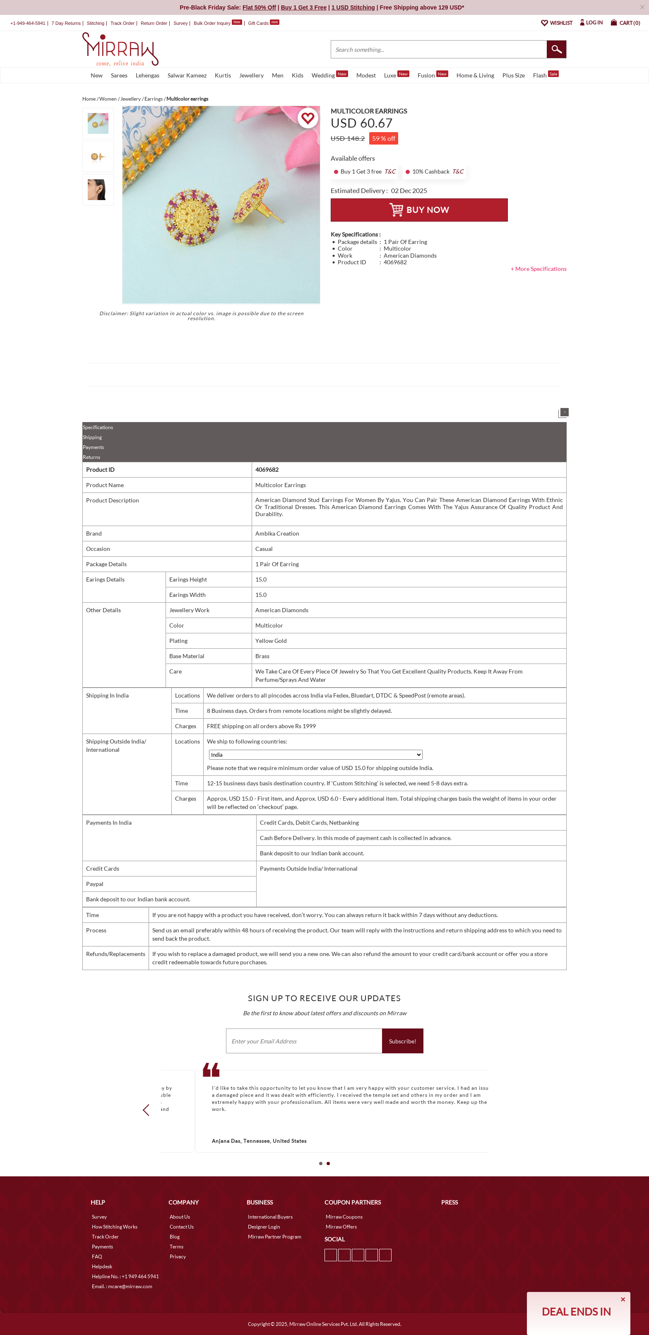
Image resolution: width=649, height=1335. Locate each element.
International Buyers (270, 1217)
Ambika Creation (277, 533)
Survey (180, 23)
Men (278, 75)
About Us (180, 1217)
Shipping (92, 437)
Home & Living (475, 75)
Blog (175, 1237)
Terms (176, 1246)
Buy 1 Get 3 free (361, 172)
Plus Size (513, 75)
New (97, 75)
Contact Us (182, 1227)
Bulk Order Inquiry (212, 23)
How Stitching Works (114, 1227)
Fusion (433, 74)
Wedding (330, 74)
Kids (297, 75)
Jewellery (251, 75)
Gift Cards (263, 23)
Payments (93, 447)
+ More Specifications (539, 268)
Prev (148, 1110)
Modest (366, 75)
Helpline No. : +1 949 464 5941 (125, 1276)
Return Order (154, 23)
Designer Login (264, 1227)
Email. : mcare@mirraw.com (122, 1286)
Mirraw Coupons (344, 1217)
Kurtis (223, 75)
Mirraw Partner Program (274, 1237)
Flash (546, 74)
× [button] (642, 6)
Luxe (396, 74)
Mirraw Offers (341, 1227)
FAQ (97, 1256)
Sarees (119, 75)
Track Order (123, 23)
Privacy (178, 1256)
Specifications (98, 427)
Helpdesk (102, 1266)
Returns (91, 457)
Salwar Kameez (187, 75)
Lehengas (147, 75)
